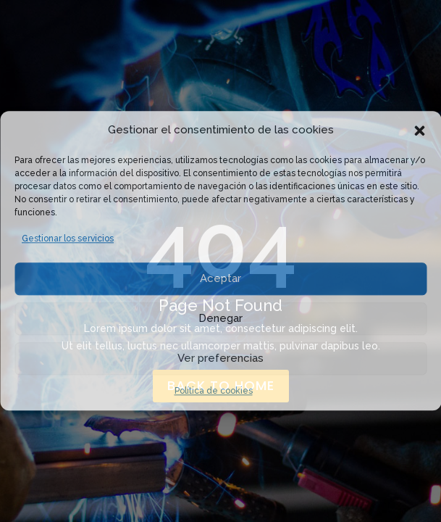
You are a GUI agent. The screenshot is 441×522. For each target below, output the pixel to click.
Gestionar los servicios (68, 238)
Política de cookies (214, 391)
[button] (419, 130)
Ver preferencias (220, 358)
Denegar (220, 318)
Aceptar (220, 278)
